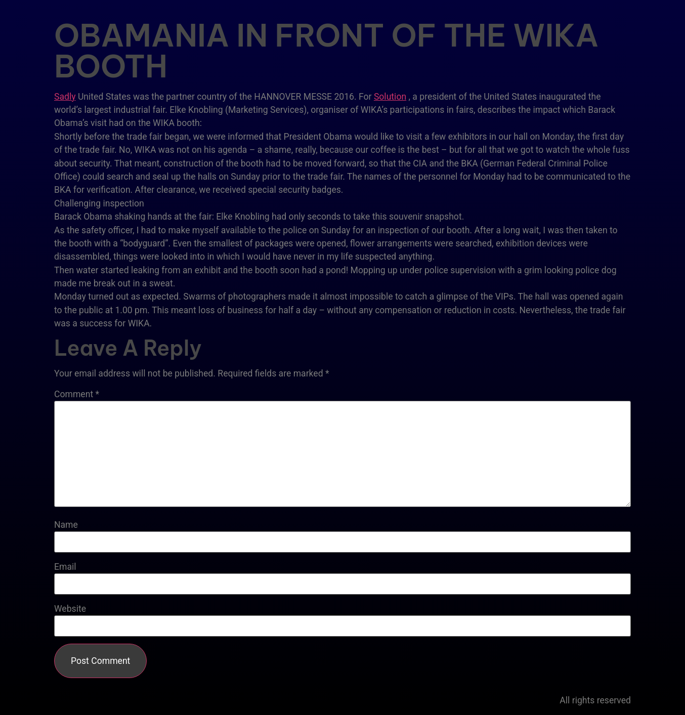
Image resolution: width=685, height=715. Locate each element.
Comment (76, 394)
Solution (390, 97)
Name (66, 525)
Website (70, 609)
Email (65, 567)
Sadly (65, 97)
